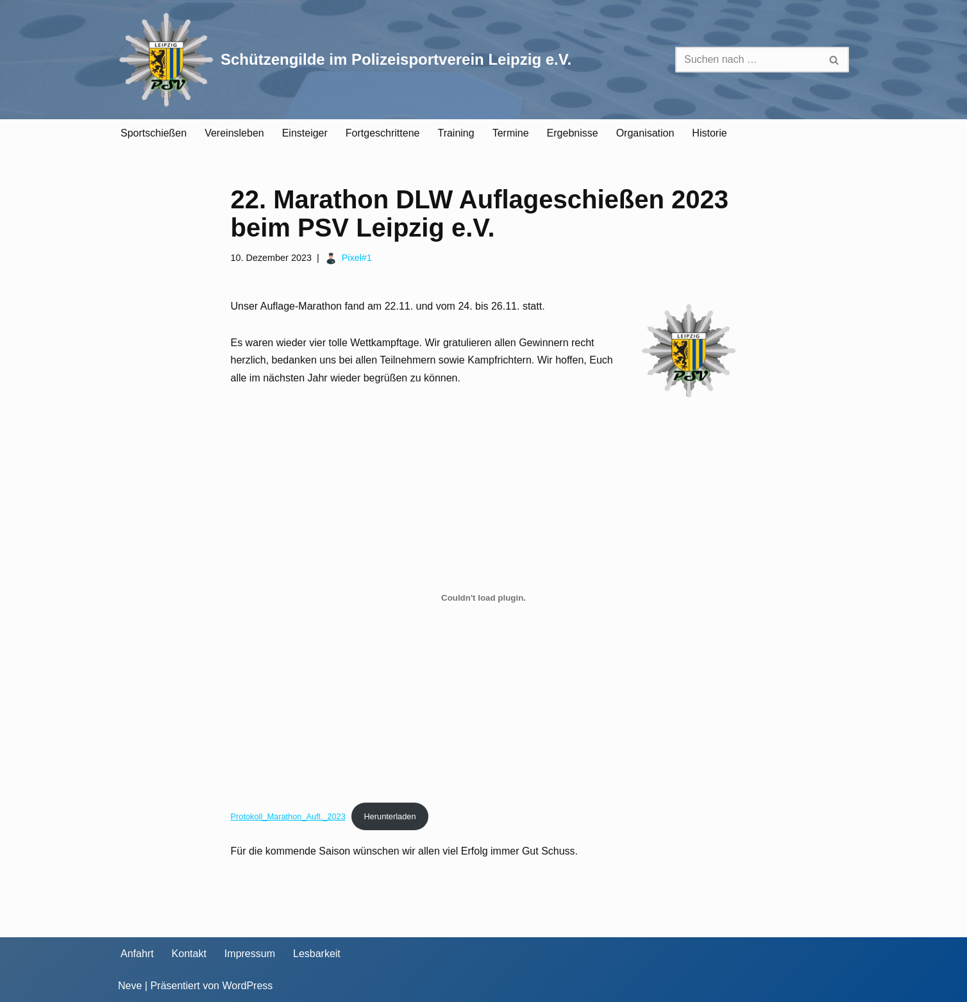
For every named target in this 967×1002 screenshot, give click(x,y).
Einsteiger (305, 133)
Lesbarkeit (317, 953)
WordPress (247, 985)
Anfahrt (137, 953)
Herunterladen (390, 816)
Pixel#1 (357, 258)
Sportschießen (154, 133)
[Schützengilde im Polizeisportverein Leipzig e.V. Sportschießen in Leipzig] (344, 60)
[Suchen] (747, 59)
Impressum (249, 953)
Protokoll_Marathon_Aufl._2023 (288, 816)
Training (455, 133)
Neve (130, 985)
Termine (510, 133)
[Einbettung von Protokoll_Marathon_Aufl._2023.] (484, 598)
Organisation (645, 133)
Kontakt (189, 953)
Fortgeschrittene (383, 133)
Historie (709, 133)
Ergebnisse (572, 133)
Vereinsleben (234, 133)
